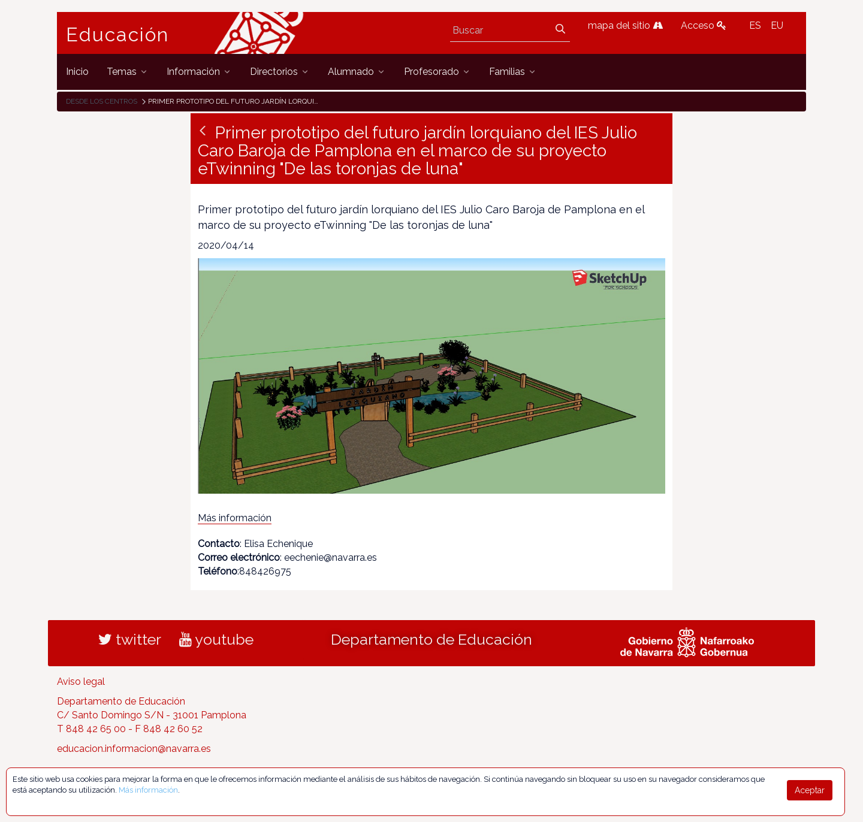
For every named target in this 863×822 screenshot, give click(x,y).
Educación (117, 34)
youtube (216, 639)
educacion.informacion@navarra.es (134, 748)
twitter (129, 639)
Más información (234, 518)
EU (777, 25)
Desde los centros (101, 101)
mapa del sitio (625, 25)
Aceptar (810, 790)
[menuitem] (77, 71)
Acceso (703, 25)
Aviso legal (81, 681)
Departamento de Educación (431, 639)
